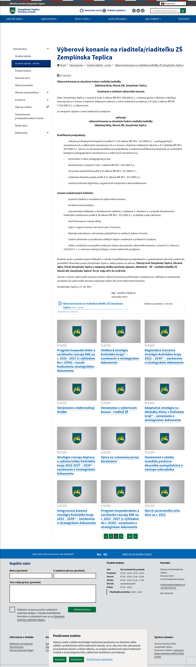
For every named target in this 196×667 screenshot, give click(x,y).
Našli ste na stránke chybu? (137, 554)
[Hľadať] (183, 10)
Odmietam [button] (76, 659)
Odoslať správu (82, 609)
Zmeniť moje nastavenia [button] (100, 659)
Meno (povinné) (19, 570)
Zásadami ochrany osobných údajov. (41, 618)
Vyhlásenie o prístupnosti (21, 643)
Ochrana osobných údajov (21, 650)
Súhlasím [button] (60, 659)
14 (130, 536)
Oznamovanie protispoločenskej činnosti (29, 116)
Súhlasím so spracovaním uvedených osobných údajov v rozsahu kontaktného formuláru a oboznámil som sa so (41, 615)
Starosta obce (22, 77)
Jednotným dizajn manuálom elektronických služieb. (169, 653)
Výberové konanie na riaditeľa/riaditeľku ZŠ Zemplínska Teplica (149, 65)
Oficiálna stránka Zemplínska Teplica (28, 3)
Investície (20, 99)
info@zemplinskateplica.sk (172, 584)
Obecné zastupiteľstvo (27, 92)
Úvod (61, 65)
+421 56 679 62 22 (168, 587)
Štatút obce (21, 125)
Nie (105, 554)
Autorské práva (16, 647)
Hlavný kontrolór (24, 85)
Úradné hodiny (23, 70)
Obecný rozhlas (32, 107)
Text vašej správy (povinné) (25, 582)
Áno (99, 554)
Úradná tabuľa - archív (27, 63)
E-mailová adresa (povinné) (69, 570)
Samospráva (20, 48)
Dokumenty (21, 132)
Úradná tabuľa (23, 56)
